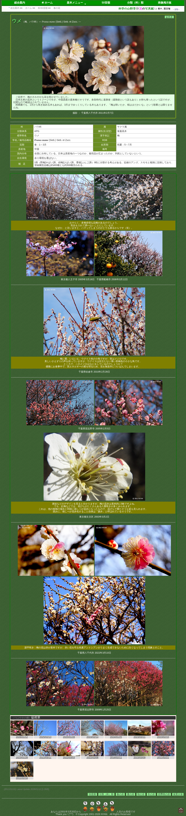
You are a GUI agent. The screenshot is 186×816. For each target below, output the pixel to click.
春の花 (120, 794)
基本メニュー (75, 2)
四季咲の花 (164, 794)
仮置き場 (178, 794)
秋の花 (140, 794)
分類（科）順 (135, 2)
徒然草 (169, 17)
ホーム (47, 2)
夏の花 (130, 794)
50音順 (106, 2)
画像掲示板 (164, 2)
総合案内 (19, 2)
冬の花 (151, 794)
